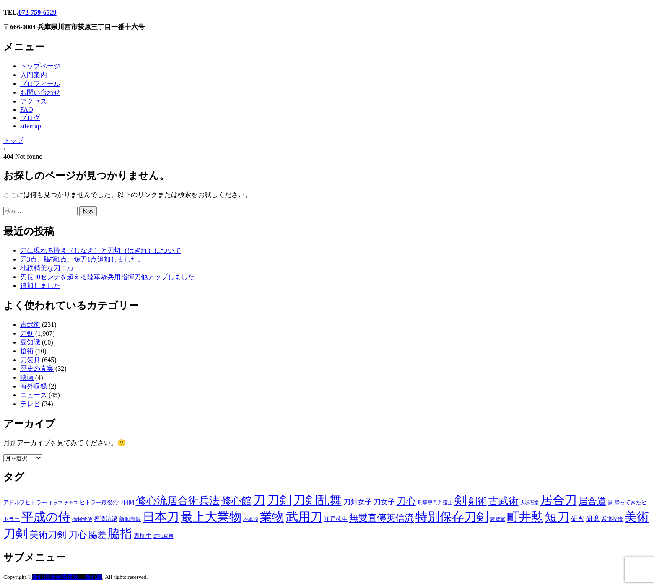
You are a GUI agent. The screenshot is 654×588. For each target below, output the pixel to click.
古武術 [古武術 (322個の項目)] (503, 500)
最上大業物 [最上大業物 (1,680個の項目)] (211, 516)
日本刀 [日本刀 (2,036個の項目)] (161, 516)
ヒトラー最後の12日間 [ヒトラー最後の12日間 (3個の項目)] (107, 502)
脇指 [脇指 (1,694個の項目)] (120, 533)
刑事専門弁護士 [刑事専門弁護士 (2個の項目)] (435, 502)
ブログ (30, 117)
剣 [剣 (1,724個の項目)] (460, 500)
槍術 (27, 351)
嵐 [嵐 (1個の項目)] (610, 502)
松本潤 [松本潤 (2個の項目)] (250, 519)
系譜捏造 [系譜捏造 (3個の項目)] (612, 519)
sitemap (30, 126)
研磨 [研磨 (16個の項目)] (593, 519)
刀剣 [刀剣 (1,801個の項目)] (279, 500)
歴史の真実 (37, 368)
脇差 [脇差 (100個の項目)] (97, 535)
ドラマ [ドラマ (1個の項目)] (55, 502)
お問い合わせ (40, 92)
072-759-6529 (37, 12)
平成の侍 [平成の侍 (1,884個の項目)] (45, 516)
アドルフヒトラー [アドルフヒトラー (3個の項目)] (25, 502)
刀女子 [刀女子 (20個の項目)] (384, 502)
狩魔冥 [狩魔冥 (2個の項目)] (497, 519)
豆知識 (30, 342)
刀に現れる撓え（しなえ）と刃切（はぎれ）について (100, 250)
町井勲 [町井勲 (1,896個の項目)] (525, 516)
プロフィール (40, 83)
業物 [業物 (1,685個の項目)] (272, 516)
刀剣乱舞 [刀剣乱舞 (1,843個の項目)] (317, 500)
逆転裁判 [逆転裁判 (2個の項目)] (163, 536)
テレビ (30, 403)
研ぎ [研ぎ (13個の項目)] (577, 518)
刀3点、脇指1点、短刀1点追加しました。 (82, 259)
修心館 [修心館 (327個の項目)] (236, 500)
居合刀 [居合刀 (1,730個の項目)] (558, 500)
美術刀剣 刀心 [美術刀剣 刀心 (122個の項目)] (58, 535)
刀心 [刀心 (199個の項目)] (406, 500)
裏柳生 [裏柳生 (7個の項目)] (142, 535)
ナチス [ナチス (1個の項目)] (71, 502)
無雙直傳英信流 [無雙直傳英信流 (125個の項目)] (381, 518)
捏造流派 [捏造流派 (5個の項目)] (105, 519)
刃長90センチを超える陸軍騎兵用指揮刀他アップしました (107, 276)
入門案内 (33, 74)
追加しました (40, 285)
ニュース (33, 395)
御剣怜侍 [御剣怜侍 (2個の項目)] (82, 519)
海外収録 (33, 386)
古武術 (30, 324)
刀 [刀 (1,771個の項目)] (259, 500)
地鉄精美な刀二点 (47, 268)
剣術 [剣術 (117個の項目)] (477, 501)
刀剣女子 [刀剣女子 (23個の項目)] (357, 502)
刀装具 (30, 359)
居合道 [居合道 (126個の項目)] (592, 501)
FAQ (26, 109)
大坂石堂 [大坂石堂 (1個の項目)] (529, 502)
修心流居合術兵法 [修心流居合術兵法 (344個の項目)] (178, 500)
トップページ (40, 66)
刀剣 (27, 333)
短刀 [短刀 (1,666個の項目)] (557, 516)
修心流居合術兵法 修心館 (67, 577)
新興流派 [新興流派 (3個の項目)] (130, 519)
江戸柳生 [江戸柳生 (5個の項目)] (336, 519)
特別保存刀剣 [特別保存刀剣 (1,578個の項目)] (451, 516)
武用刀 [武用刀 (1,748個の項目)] (304, 516)
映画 (27, 377)
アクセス (33, 101)
